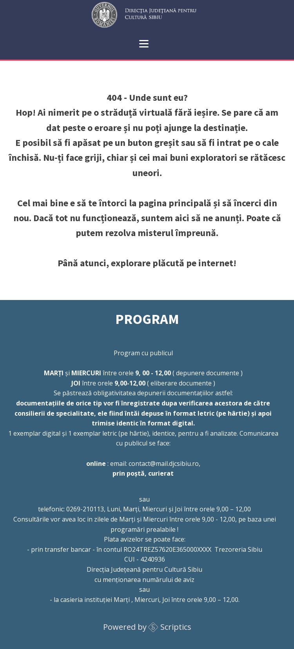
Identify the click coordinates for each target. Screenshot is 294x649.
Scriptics (175, 627)
